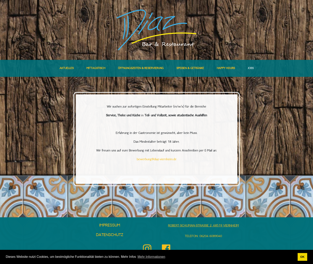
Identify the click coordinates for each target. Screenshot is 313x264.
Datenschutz (109, 235)
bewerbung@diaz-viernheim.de (156, 159)
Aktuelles (66, 68)
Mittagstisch (95, 68)
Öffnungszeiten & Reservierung (141, 68)
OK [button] (302, 256)
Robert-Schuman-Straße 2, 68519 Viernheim (203, 225)
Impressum (109, 225)
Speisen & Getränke (190, 68)
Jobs (251, 68)
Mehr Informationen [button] (151, 256)
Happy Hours (226, 68)
